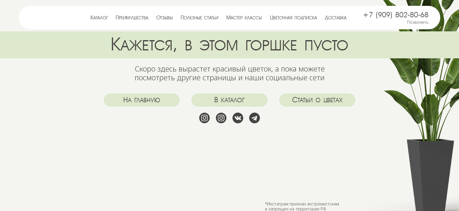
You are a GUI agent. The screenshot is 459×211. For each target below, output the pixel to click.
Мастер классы (244, 18)
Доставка (336, 18)
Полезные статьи (199, 18)
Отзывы (164, 18)
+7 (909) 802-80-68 (396, 15)
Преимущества (132, 18)
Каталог (99, 18)
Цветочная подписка (293, 18)
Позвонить (418, 22)
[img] (57, 16)
